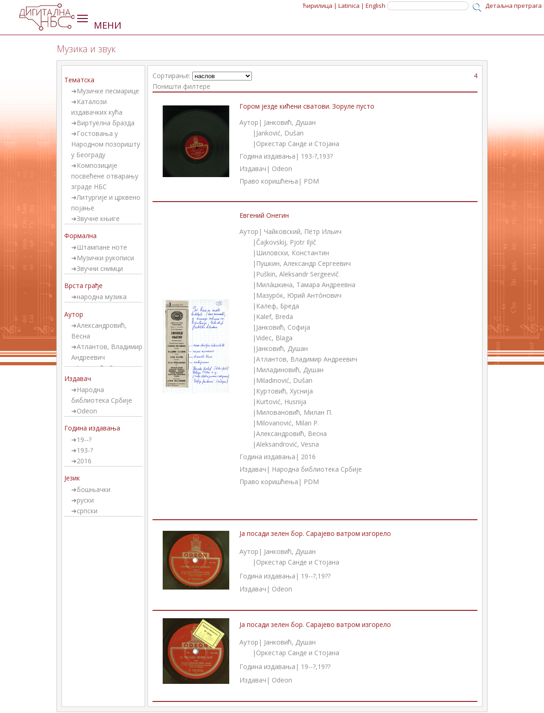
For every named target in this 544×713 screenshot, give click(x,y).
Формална (80, 235)
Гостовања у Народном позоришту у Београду (105, 144)
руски (85, 500)
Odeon (87, 410)
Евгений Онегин (264, 215)
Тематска (79, 79)
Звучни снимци (100, 268)
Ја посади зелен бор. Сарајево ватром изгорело (315, 533)
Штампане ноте (102, 247)
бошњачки (93, 489)
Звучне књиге (98, 218)
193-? (85, 450)
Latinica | (351, 5)
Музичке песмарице (108, 90)
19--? (84, 439)
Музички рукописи (105, 257)
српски (87, 510)
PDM (311, 181)
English (375, 5)
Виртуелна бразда (105, 122)
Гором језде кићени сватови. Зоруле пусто (306, 106)
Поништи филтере (181, 86)
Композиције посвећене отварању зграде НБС (104, 176)
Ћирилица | (320, 5)
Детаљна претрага (513, 5)
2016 (84, 460)
